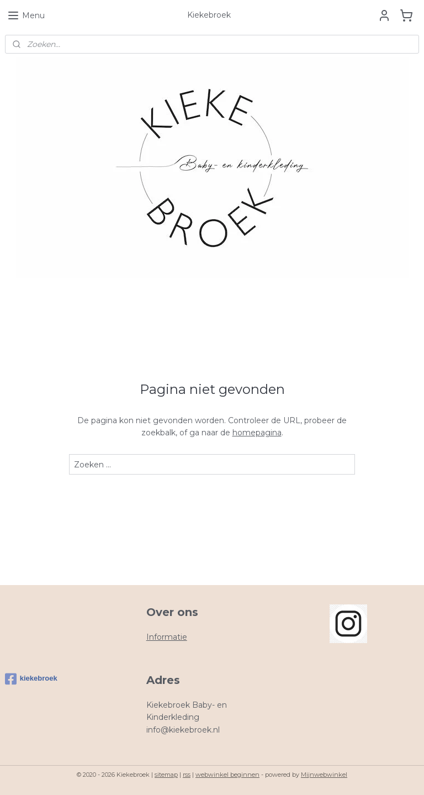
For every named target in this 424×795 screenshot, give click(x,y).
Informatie (166, 637)
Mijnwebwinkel (324, 774)
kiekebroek (31, 679)
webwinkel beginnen (227, 774)
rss (186, 774)
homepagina (257, 433)
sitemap (166, 774)
